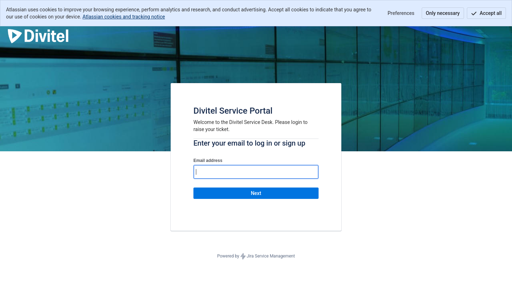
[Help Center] (38, 36)
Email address (207, 160)
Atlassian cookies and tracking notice (123, 17)
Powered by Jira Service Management (256, 256)
